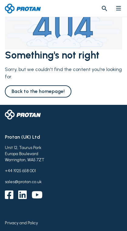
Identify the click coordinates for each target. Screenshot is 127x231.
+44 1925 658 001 (20, 170)
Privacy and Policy (21, 223)
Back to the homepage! (38, 91)
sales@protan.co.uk (23, 181)
